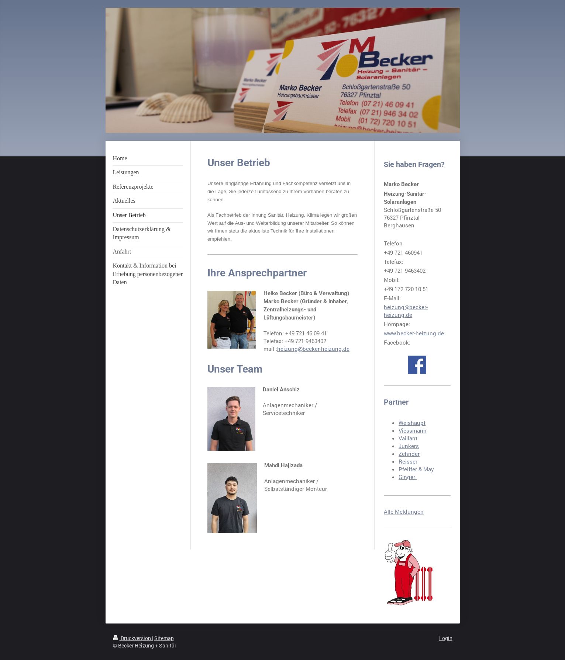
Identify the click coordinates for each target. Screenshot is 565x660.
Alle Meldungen (404, 511)
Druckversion (132, 638)
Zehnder (409, 453)
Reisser (408, 461)
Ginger (408, 477)
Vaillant (408, 438)
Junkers (409, 446)
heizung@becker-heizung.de (313, 348)
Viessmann (413, 430)
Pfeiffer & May (416, 469)
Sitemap (164, 638)
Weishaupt (412, 422)
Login (445, 638)
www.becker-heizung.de (414, 333)
